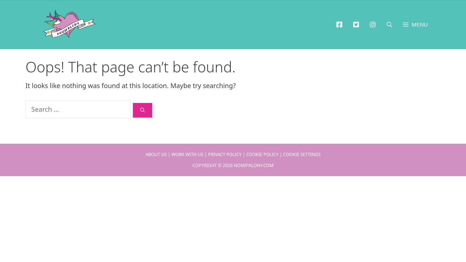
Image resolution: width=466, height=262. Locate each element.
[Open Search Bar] (389, 24)
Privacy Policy (225, 154)
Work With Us (187, 154)
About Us (156, 154)
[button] (415, 24)
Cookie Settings (302, 154)
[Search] (143, 110)
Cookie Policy (262, 154)
